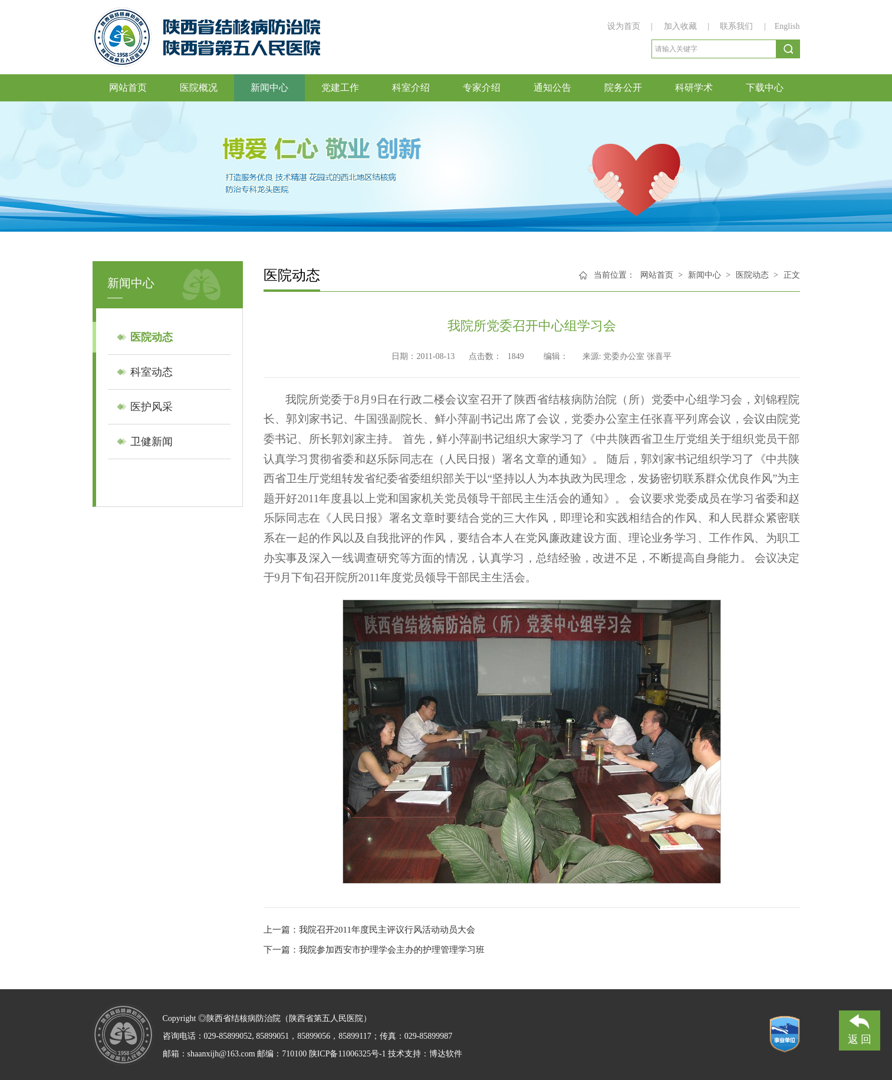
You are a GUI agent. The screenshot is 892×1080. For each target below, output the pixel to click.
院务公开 (623, 88)
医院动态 (151, 337)
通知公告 (552, 88)
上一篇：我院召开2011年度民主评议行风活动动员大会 (369, 929)
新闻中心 (269, 88)
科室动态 (151, 372)
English (787, 26)
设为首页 (625, 26)
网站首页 (128, 88)
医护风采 (151, 407)
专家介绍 (482, 88)
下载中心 (765, 88)
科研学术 (694, 88)
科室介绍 (411, 88)
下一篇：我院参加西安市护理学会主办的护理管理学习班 (374, 949)
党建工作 (340, 88)
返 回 (860, 1027)
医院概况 (199, 88)
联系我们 (736, 26)
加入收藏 (681, 26)
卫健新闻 (151, 441)
